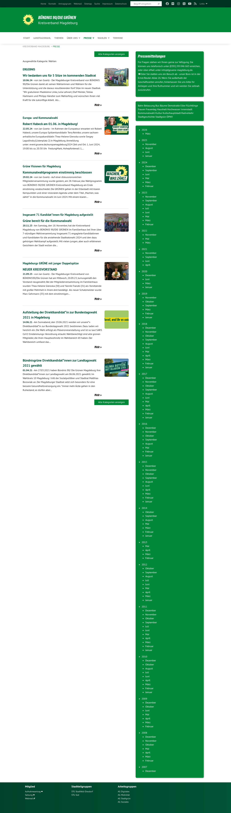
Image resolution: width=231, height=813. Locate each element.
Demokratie (174, 105)
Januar (148, 155)
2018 (144, 323)
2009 (144, 698)
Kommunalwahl (146, 113)
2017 (144, 373)
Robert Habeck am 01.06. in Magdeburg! (54, 129)
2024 (144, 162)
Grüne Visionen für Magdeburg (43, 171)
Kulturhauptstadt (172, 113)
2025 (144, 140)
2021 (144, 249)
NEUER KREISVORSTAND (42, 274)
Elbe (183, 105)
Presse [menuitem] (88, 38)
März (147, 133)
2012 (144, 564)
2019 (144, 293)
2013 (144, 542)
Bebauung (149, 105)
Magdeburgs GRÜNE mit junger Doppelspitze (52, 268)
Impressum (107, 3)
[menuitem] (43, 3)
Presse (56, 46)
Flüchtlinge (192, 105)
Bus (157, 105)
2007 (144, 766)
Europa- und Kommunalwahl (41, 123)
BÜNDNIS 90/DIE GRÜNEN (61, 17)
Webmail (78, 3)
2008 (144, 732)
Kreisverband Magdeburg (37, 46)
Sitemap (88, 3)
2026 (144, 129)
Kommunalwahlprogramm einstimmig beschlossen (62, 177)
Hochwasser (174, 109)
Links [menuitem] (202, 3)
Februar (149, 186)
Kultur (159, 113)
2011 (144, 606)
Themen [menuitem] (58, 38)
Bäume (164, 105)
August (149, 148)
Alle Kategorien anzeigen (111, 54)
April (147, 264)
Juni (147, 152)
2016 (144, 423)
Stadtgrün (161, 116)
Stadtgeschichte (146, 116)
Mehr (97, 110)
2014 (144, 507)
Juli (147, 208)
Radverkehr (187, 113)
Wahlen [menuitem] (102, 38)
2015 (144, 461)
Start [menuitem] (26, 38)
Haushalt (162, 109)
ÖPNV (170, 116)
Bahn (141, 105)
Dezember (150, 166)
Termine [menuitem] (118, 38)
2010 (144, 656)
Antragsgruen (64, 3)
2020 (144, 271)
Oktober (149, 301)
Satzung (29, 794)
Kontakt (52, 3)
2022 (144, 230)
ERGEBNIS (29, 69)
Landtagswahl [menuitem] (42, 38)
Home (43, 3)
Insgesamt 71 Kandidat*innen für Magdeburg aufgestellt (60, 220)
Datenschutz (121, 3)
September (151, 170)
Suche (97, 3)
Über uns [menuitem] (72, 38)
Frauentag (151, 109)
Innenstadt (186, 109)
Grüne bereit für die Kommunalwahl (51, 225)
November (150, 144)
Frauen (142, 109)
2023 (144, 192)
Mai (147, 178)
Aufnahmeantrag (33, 791)
